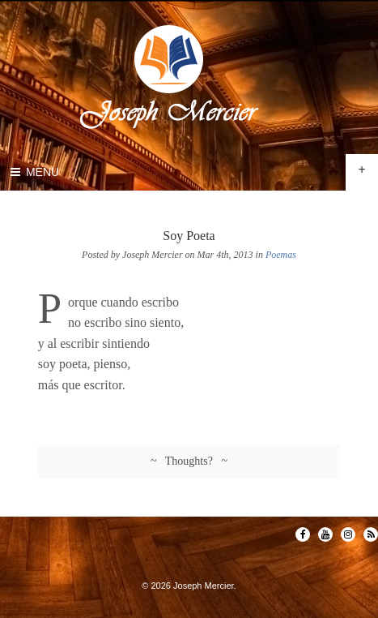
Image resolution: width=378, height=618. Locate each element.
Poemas (280, 254)
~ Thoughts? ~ (189, 461)
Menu (33, 171)
